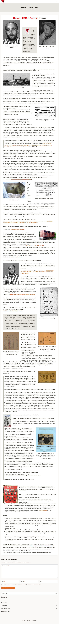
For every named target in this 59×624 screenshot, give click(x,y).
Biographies (4, 602)
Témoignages (4, 605)
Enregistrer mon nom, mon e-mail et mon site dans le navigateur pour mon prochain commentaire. (22, 584)
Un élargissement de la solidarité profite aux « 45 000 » (22, 294)
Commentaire (5, 565)
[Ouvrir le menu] (56, 2)
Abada (20, 297)
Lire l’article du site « (12, 310)
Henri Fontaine (32, 145)
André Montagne (43, 510)
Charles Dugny (25, 145)
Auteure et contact (5, 611)
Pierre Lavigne (46, 145)
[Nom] (10, 581)
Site (41, 581)
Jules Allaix (45, 143)
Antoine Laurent (39, 145)
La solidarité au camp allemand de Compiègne (21, 179)
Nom (3, 581)
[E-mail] (29, 581)
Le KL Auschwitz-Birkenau (17, 256)
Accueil (3, 600)
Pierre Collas (19, 145)
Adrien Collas (13, 145)
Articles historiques (5, 608)
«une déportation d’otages (32, 222)
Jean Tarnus (11, 146)
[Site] (49, 581)
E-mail (22, 581)
